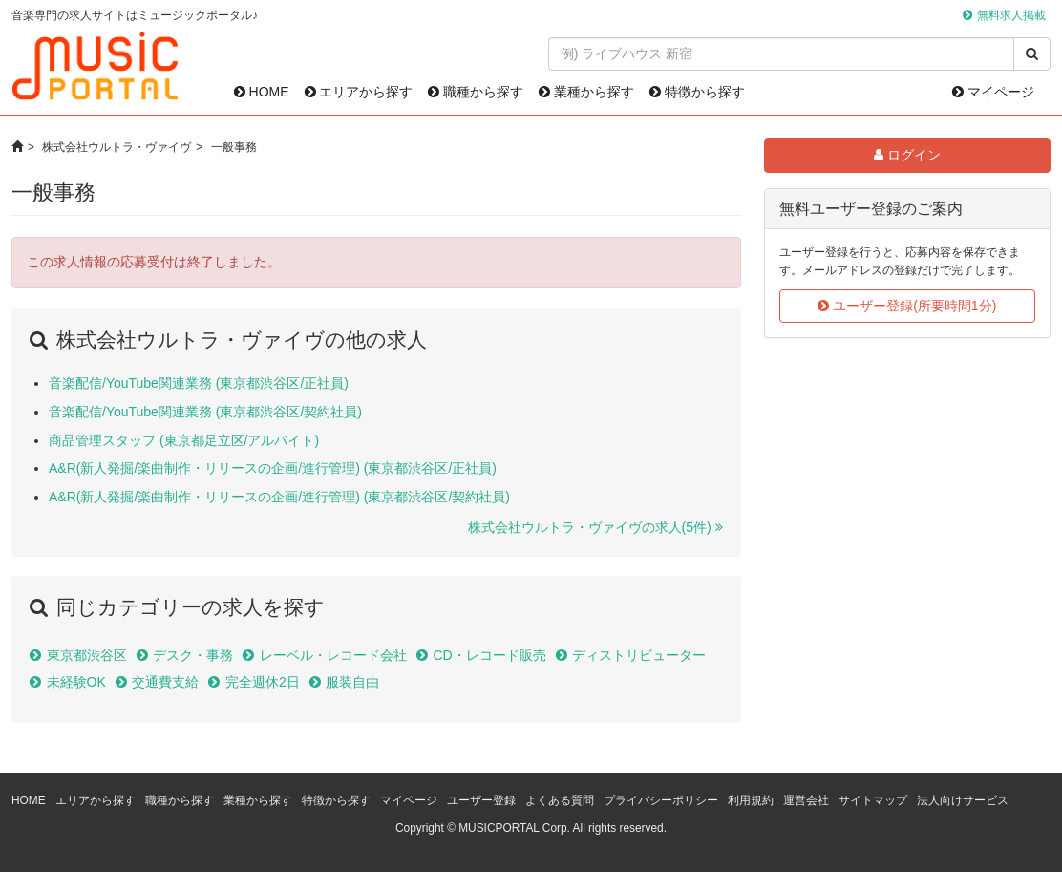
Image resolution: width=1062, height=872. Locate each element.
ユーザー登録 (481, 800)
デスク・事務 (193, 655)
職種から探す (475, 91)
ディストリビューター (639, 655)
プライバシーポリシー (661, 800)
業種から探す (586, 91)
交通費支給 (165, 682)
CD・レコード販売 (489, 655)
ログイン (907, 154)
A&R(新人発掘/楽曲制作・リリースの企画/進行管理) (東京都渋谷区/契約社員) (279, 496)
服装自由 (352, 682)
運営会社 (806, 800)
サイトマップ (873, 800)
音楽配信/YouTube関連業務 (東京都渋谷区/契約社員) (205, 411)
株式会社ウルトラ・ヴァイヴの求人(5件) (590, 527)
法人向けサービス (963, 800)
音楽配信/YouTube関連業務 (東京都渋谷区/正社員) (199, 383)
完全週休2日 (262, 682)
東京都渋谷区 (87, 655)
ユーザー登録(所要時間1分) (907, 305)
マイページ (993, 91)
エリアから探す (359, 91)
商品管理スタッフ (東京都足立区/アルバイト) (184, 440)
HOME (261, 91)
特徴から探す (697, 91)
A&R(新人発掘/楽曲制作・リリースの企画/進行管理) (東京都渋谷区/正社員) (273, 468)
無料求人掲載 (1011, 15)
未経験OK (76, 682)
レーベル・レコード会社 (333, 655)
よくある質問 (559, 800)
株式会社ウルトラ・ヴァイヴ (116, 147)
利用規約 (751, 800)
